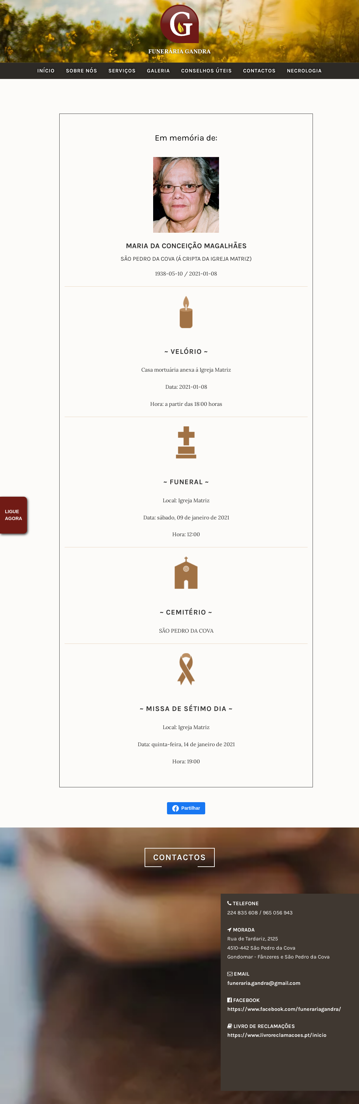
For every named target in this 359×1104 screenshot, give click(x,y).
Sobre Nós (81, 70)
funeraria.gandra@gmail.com (263, 983)
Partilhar (186, 808)
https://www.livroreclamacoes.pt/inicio (276, 1035)
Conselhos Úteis (206, 70)
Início (46, 70)
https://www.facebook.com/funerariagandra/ (284, 1009)
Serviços (122, 70)
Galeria (158, 70)
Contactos (259, 70)
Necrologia (304, 70)
